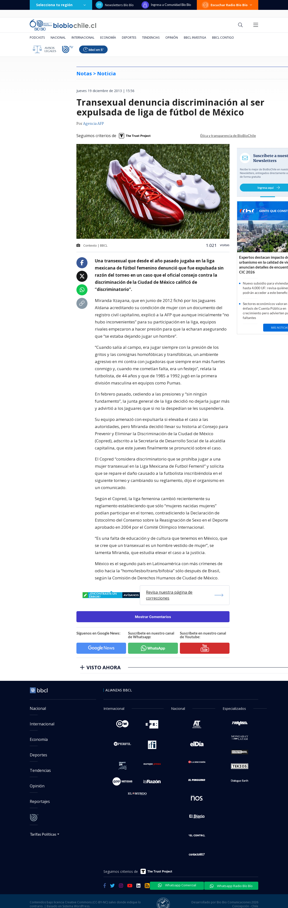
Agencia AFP (93, 124)
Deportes (129, 37)
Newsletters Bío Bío (115, 5)
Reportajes (40, 801)
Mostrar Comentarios (153, 617)
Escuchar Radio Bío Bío (227, 5)
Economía (108, 37)
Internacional (83, 37)
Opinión (171, 37)
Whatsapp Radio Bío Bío (231, 886)
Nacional (58, 37)
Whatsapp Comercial (177, 885)
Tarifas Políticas (43, 834)
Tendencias (150, 37)
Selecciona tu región (61, 4)
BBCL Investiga (195, 37)
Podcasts (37, 37)
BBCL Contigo (223, 37)
